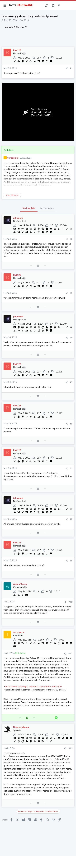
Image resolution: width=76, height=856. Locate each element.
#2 (71, 239)
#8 (71, 519)
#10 (70, 602)
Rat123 (7, 20)
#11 (70, 653)
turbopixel (13, 157)
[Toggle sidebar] (65, 5)
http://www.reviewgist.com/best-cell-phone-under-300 (33, 686)
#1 (71, 68)
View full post (12, 195)
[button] (5, 5)
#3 (71, 293)
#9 (71, 560)
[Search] (71, 5)
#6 (71, 423)
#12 (70, 748)
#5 (71, 382)
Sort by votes (47, 208)
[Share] (66, 68)
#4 (71, 337)
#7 (71, 468)
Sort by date (29, 208)
